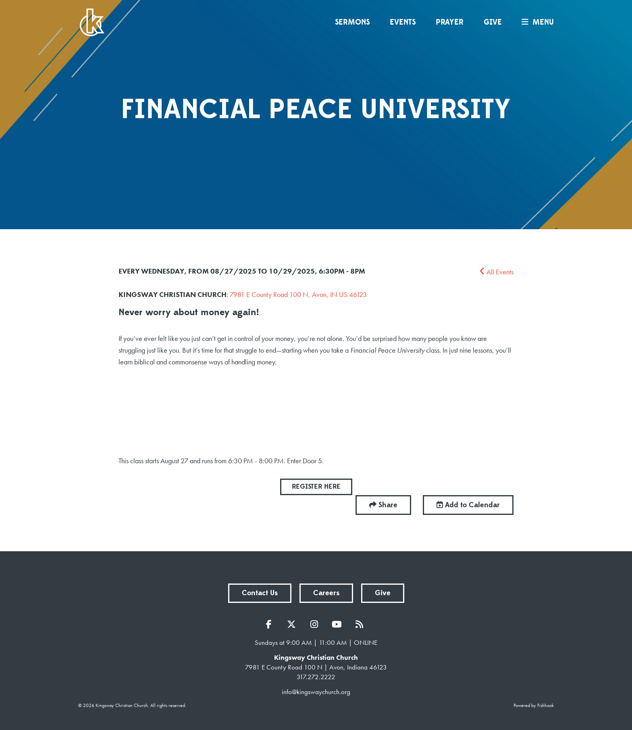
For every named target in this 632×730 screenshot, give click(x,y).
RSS (361, 624)
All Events (497, 271)
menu (536, 22)
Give (493, 22)
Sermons (352, 22)
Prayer (450, 22)
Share (387, 505)
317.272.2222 (316, 676)
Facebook (271, 624)
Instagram (316, 624)
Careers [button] (326, 593)
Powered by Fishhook (534, 705)
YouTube (338, 624)
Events (403, 22)
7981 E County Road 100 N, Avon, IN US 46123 (298, 294)
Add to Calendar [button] (468, 505)
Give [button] (383, 593)
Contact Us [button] (260, 593)
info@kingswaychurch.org (316, 691)
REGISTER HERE (316, 486)
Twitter (293, 624)
